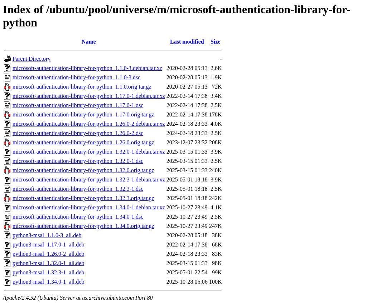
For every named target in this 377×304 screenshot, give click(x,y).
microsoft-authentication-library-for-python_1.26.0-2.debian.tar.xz (89, 124)
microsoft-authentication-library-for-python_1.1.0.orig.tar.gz (82, 87)
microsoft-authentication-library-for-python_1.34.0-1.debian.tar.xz (89, 207)
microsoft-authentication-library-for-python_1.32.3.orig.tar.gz (83, 198)
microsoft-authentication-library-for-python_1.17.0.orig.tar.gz (83, 114)
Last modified (187, 42)
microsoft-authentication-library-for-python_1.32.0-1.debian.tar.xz (89, 152)
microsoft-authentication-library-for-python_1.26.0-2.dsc (78, 133)
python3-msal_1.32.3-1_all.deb (48, 272)
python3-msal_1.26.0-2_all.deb (48, 254)
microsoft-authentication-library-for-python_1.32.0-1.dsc (78, 161)
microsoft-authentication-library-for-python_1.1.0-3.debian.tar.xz (87, 68)
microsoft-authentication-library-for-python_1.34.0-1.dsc (78, 217)
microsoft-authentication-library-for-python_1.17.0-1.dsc (78, 105)
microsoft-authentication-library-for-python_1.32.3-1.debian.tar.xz (89, 179)
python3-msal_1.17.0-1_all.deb (48, 244)
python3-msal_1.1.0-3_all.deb (47, 235)
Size (216, 42)
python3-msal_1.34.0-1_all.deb (48, 282)
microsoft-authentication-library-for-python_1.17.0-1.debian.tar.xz (89, 96)
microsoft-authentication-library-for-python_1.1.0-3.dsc (76, 77)
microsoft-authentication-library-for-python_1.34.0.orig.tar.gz (83, 226)
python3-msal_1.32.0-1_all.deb (48, 263)
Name (89, 42)
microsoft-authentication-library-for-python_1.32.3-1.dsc (78, 189)
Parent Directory (31, 59)
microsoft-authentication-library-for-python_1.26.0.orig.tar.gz (83, 142)
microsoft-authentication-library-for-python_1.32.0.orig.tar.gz (83, 170)
